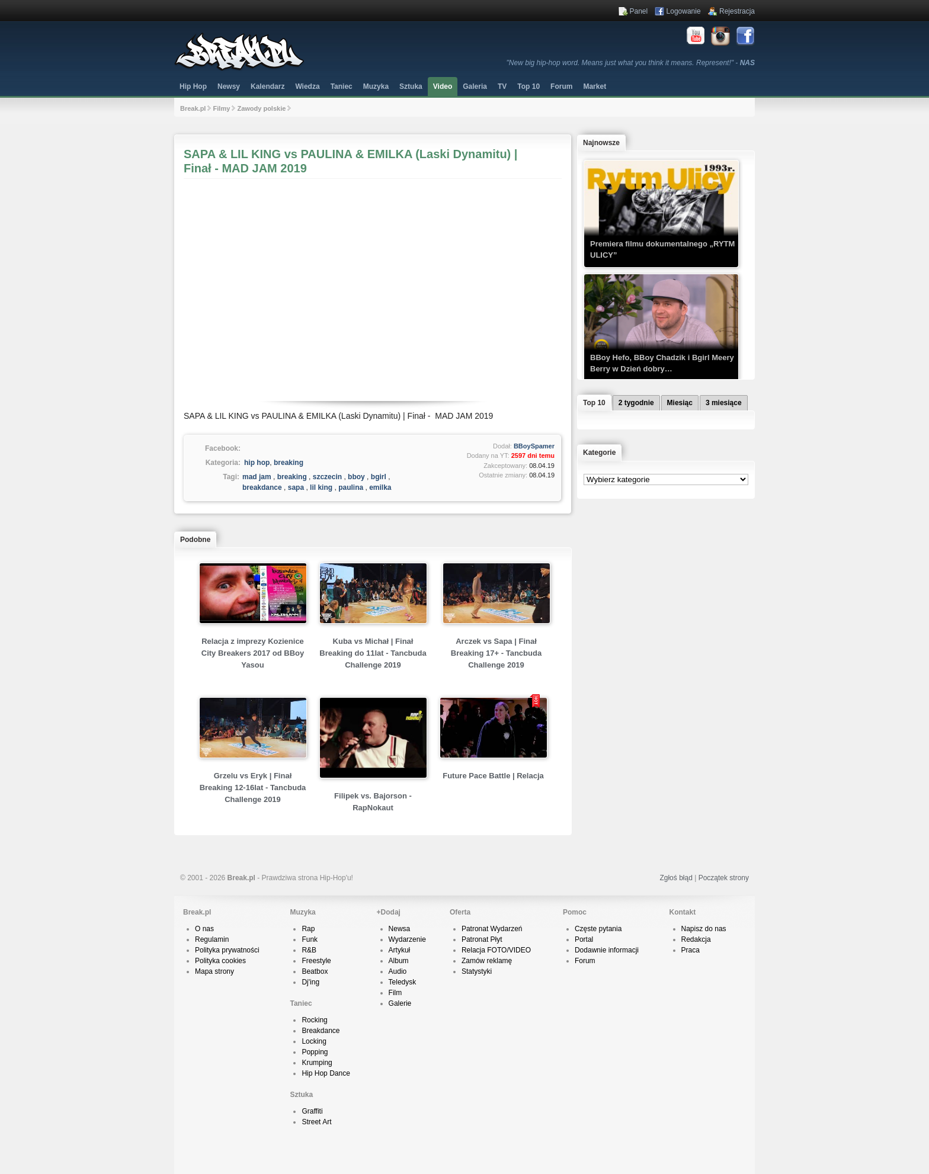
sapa (296, 487)
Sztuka (410, 86)
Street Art (316, 1122)
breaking (288, 462)
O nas (204, 929)
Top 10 (528, 86)
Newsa (400, 929)
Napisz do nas (703, 929)
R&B (309, 950)
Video (442, 86)
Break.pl (193, 108)
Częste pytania (598, 929)
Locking (314, 1041)
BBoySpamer (534, 446)
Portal (584, 939)
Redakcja (696, 939)
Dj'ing (310, 982)
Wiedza (307, 86)
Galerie (400, 1003)
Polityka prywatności (227, 950)
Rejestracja (737, 11)
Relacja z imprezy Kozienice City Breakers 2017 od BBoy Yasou (252, 653)
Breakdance (320, 1031)
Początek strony (724, 878)
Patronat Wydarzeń (492, 929)
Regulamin (212, 939)
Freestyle (316, 961)
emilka (380, 487)
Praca (690, 950)
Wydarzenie (407, 939)
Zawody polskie (261, 108)
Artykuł (400, 950)
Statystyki (477, 971)
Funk (310, 939)
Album (399, 961)
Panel (639, 11)
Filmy (221, 108)
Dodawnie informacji (607, 950)
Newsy (228, 86)
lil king (321, 487)
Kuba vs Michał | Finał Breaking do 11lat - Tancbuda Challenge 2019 (372, 653)
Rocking (314, 1020)
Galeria (475, 86)
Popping (315, 1052)
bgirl (378, 477)
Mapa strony (214, 971)
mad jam (256, 477)
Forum (585, 961)
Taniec (342, 86)
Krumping (317, 1062)
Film (395, 993)
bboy (356, 477)
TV (502, 86)
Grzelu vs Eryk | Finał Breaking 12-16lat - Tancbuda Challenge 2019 (253, 787)
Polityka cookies (220, 961)
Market (594, 86)
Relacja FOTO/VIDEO (496, 950)
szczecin (327, 477)
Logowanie (684, 11)
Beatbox (315, 971)
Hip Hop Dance (326, 1073)
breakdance (262, 487)
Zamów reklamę (487, 961)
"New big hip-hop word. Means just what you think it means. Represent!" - (631, 63)
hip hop (257, 462)
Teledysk (403, 982)
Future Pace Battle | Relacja (493, 775)
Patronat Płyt (482, 939)
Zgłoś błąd (675, 878)
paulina (350, 487)
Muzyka (376, 86)
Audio (398, 971)
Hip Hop (193, 86)
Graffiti (312, 1111)
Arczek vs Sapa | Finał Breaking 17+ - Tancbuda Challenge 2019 (496, 653)
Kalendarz (267, 86)
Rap (308, 929)
